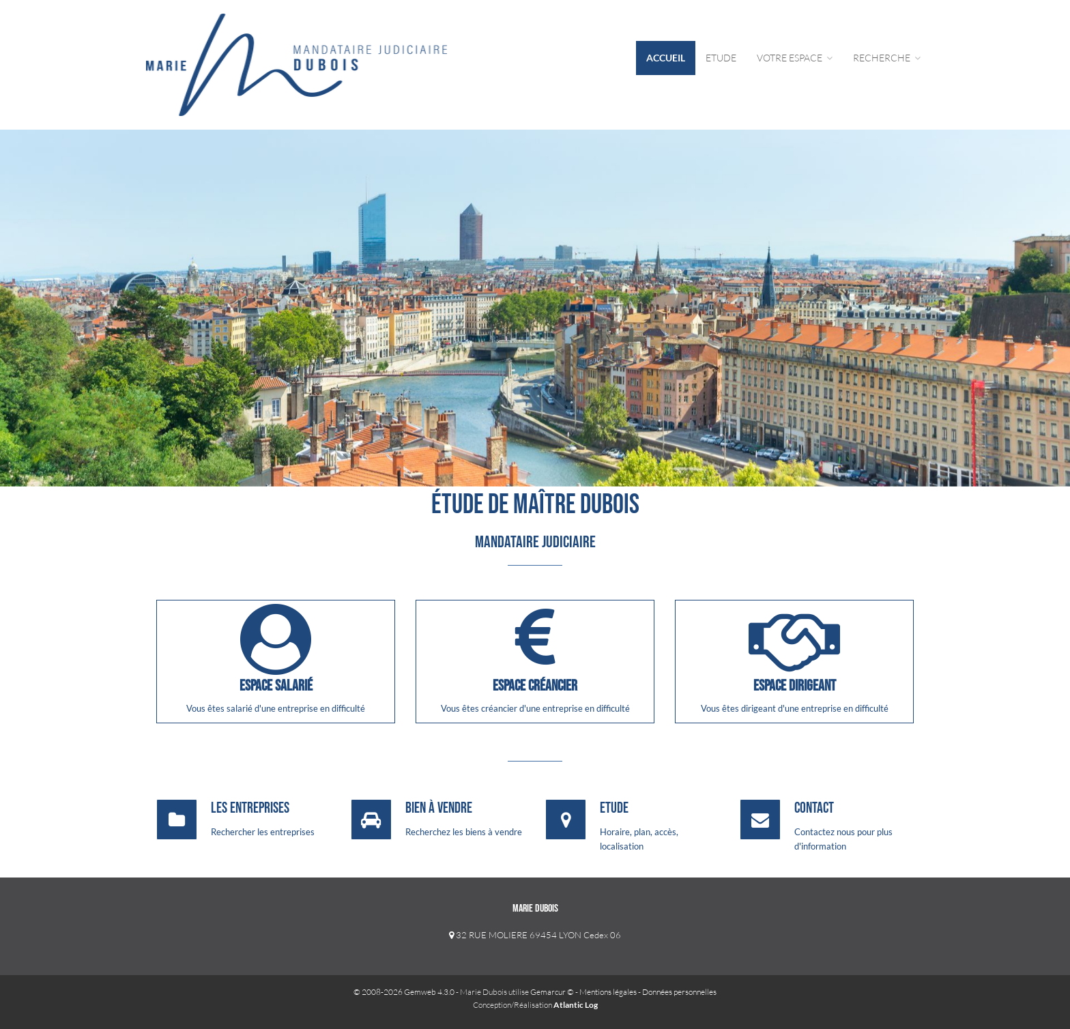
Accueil (665, 57)
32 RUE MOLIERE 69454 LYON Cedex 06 (535, 934)
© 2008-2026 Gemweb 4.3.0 (403, 992)
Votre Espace (795, 57)
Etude (721, 57)
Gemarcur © (552, 992)
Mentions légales (608, 992)
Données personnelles (679, 992)
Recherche (887, 57)
